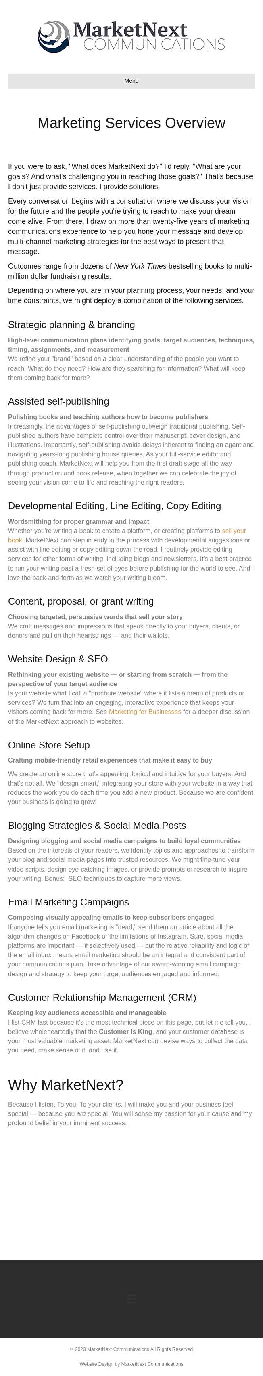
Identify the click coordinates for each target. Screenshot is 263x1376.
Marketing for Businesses (145, 711)
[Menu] (131, 1299)
